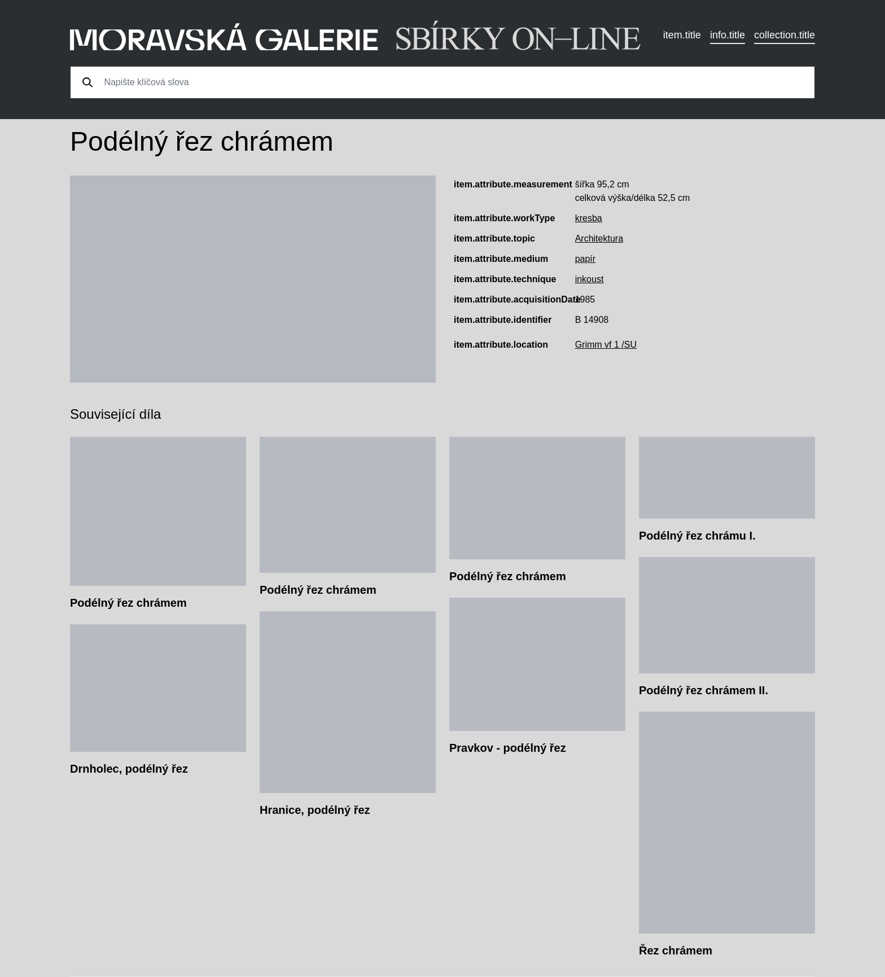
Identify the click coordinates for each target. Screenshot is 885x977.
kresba (588, 218)
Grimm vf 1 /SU (606, 344)
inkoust (589, 279)
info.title (727, 35)
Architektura (599, 238)
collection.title (784, 35)
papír (585, 259)
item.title (682, 35)
